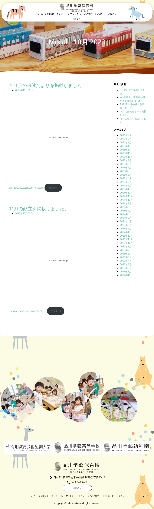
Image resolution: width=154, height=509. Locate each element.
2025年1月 (125, 189)
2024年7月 (125, 210)
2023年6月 (125, 253)
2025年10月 (126, 156)
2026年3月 (125, 138)
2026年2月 (125, 142)
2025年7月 (125, 167)
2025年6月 (125, 171)
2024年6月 (125, 214)
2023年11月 (126, 239)
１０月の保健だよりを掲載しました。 (47, 85)
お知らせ (76, 18)
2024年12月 (126, 192)
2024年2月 (125, 228)
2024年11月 (126, 196)
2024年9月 (125, 203)
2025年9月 (125, 160)
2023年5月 (125, 257)
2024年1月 (125, 232)
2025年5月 (125, 174)
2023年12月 (126, 235)
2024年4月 (125, 221)
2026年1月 (125, 146)
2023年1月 (125, 271)
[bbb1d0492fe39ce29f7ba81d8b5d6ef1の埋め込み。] (59, 137)
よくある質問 (86, 14)
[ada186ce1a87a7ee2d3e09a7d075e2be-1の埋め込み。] (59, 260)
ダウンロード (100, 14)
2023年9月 (125, 246)
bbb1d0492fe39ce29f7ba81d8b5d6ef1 (26, 187)
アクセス (74, 14)
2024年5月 (125, 217)
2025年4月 (125, 178)
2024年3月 (125, 225)
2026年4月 (125, 135)
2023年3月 (125, 264)
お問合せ (112, 14)
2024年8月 (125, 207)
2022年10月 (126, 275)
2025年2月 (125, 185)
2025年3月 (125, 182)
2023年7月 (125, 250)
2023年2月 (125, 268)
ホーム (40, 14)
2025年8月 (125, 164)
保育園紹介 (49, 14)
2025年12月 (126, 149)
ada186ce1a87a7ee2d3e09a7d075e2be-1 (27, 311)
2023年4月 (125, 260)
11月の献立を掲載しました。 (39, 208)
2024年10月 (126, 199)
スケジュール (62, 14)
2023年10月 (126, 242)
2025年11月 (126, 153)
